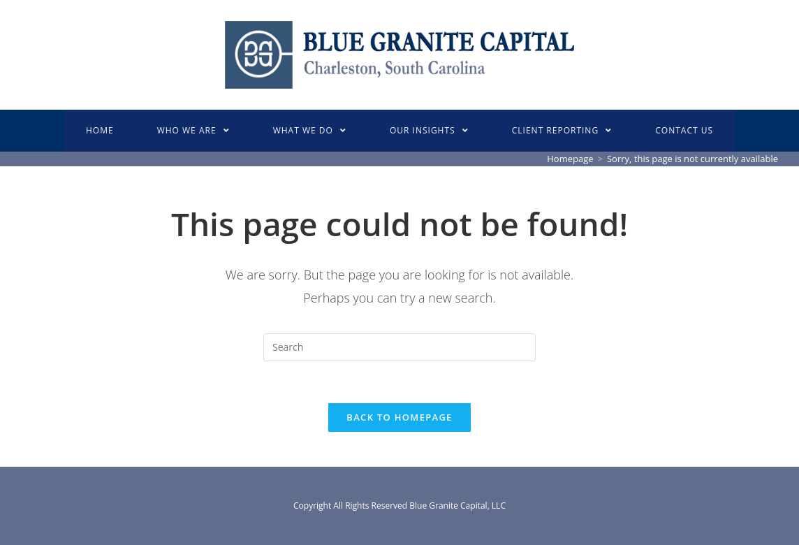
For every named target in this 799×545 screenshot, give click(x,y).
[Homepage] (570, 158)
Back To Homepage (399, 417)
